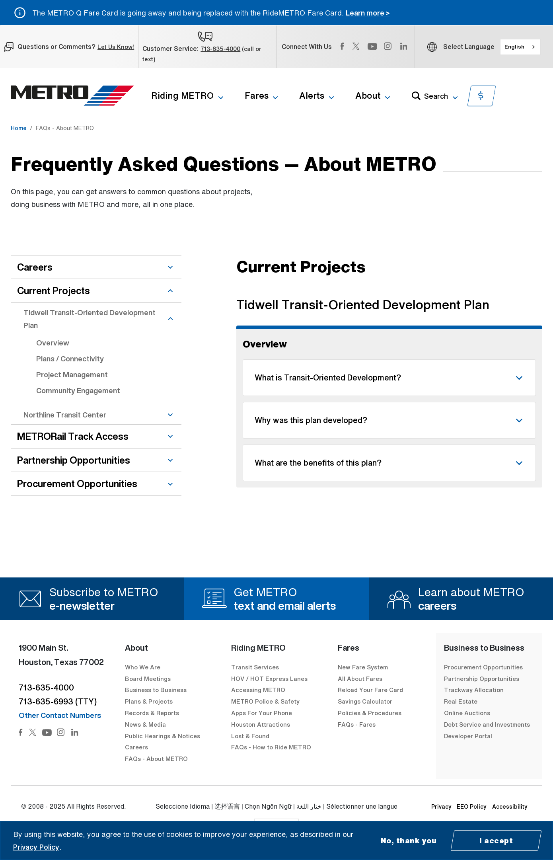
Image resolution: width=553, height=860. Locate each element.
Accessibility (510, 806)
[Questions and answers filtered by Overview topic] (389, 371)
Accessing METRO (258, 689)
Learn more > (367, 13)
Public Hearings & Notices (162, 735)
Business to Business (156, 689)
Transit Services (255, 667)
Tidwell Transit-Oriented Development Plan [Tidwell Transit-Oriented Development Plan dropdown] (99, 318)
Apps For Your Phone (261, 712)
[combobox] (520, 47)
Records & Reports (152, 712)
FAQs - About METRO (156, 758)
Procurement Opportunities (483, 667)
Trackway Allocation (474, 689)
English (514, 47)
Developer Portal (468, 735)
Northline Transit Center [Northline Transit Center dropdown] (99, 415)
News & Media (145, 724)
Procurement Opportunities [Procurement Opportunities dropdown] (96, 483)
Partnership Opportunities (481, 678)
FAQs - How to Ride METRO (271, 747)
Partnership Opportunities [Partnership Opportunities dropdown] (96, 460)
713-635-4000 (220, 49)
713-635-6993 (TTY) (58, 701)
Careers (136, 747)
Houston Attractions (260, 724)
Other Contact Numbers (60, 715)
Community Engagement (78, 390)
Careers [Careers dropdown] (96, 267)
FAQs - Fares (357, 724)
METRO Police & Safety (265, 701)
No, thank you (409, 840)
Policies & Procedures (369, 712)
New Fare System (363, 667)
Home (19, 128)
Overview (52, 342)
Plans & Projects (149, 701)
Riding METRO (182, 95)
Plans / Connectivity (70, 358)
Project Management (72, 374)
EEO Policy (472, 806)
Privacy (441, 806)
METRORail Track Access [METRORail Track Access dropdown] (96, 436)
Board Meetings (148, 678)
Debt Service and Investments (487, 724)
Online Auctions (467, 712)
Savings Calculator (365, 701)
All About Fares (360, 678)
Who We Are (142, 667)
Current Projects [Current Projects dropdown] (96, 290)
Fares (257, 95)
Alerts (311, 95)
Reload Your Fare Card (370, 689)
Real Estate (460, 701)
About (368, 95)
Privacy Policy (36, 847)
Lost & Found (250, 735)
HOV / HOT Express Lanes (269, 678)
